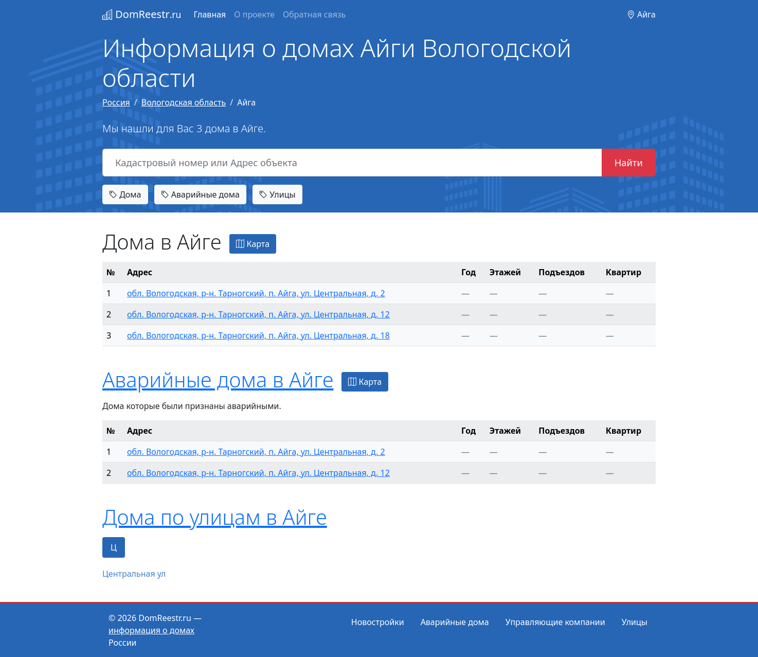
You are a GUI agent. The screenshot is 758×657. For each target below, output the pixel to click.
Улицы (277, 194)
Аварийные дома (200, 194)
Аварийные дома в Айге (217, 379)
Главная (209, 14)
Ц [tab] (114, 547)
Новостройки (377, 622)
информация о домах (151, 630)
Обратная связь (314, 14)
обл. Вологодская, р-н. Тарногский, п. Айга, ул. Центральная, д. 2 (256, 293)
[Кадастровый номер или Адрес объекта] (352, 162)
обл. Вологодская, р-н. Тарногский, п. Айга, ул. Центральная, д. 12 (258, 314)
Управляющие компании (555, 622)
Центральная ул (134, 573)
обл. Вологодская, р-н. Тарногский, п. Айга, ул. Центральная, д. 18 (258, 335)
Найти (629, 162)
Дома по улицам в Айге (214, 517)
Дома (125, 194)
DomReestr (141, 14)
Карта (252, 244)
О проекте (254, 14)
